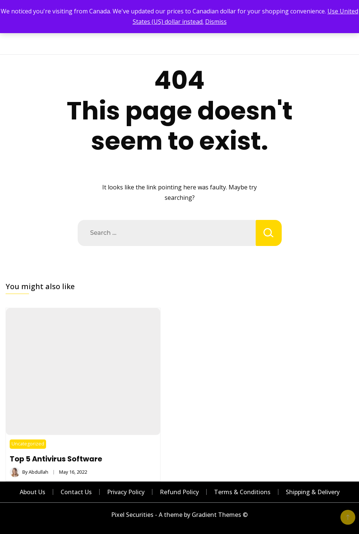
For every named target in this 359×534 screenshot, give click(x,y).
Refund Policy (179, 492)
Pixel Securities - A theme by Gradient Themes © (179, 515)
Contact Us (76, 492)
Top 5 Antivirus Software (56, 459)
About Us (32, 492)
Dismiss (216, 21)
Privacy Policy (126, 492)
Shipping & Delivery (313, 492)
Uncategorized (28, 444)
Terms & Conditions (242, 492)
